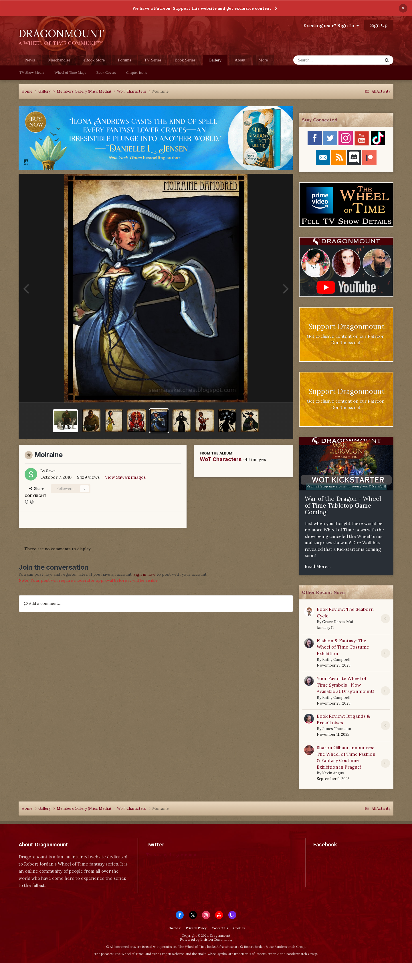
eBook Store (94, 60)
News (30, 60)
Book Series (185, 60)
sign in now (144, 574)
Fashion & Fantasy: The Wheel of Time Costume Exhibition (343, 647)
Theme (174, 928)
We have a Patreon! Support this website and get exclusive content (201, 8)
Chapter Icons (136, 72)
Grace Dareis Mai (337, 621)
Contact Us (220, 928)
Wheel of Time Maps (70, 72)
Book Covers (106, 72)
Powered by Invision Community (206, 939)
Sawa (51, 470)
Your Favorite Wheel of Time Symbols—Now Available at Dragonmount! (345, 684)
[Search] (322, 60)
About (240, 60)
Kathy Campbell (336, 659)
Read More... (318, 566)
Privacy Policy (196, 928)
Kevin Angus (333, 773)
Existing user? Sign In (331, 25)
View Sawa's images (125, 477)
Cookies (239, 928)
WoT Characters (220, 459)
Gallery (215, 61)
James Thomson (336, 728)
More (263, 60)
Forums (124, 60)
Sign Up (378, 25)
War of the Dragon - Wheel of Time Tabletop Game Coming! (343, 505)
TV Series (152, 60)
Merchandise (59, 60)
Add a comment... (42, 603)
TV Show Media (31, 72)
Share (36, 488)
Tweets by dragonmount (171, 855)
